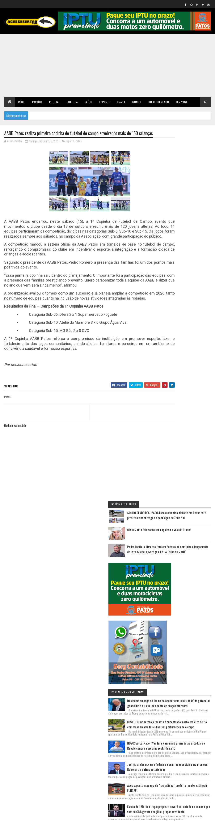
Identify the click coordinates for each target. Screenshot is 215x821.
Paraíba (37, 102)
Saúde (89, 102)
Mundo (136, 102)
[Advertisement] (107, 65)
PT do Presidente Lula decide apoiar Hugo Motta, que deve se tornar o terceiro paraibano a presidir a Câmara (186, 612)
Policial (54, 102)
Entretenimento (158, 102)
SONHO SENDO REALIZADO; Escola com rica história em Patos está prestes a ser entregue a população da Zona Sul (186, 152)
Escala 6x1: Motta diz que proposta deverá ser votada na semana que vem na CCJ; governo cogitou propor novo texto (185, 570)
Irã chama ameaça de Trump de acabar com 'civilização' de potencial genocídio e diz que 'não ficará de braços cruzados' (185, 368)
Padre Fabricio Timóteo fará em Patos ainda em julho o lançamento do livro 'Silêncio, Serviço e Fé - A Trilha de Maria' (187, 201)
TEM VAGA (181, 102)
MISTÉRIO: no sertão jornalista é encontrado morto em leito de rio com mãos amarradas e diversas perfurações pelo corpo (186, 411)
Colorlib (20, 815)
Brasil (121, 102)
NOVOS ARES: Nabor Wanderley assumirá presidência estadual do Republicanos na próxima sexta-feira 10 (185, 453)
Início (21, 102)
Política (72, 102)
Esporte (104, 102)
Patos (79, 149)
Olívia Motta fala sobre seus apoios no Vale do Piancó (196, 177)
